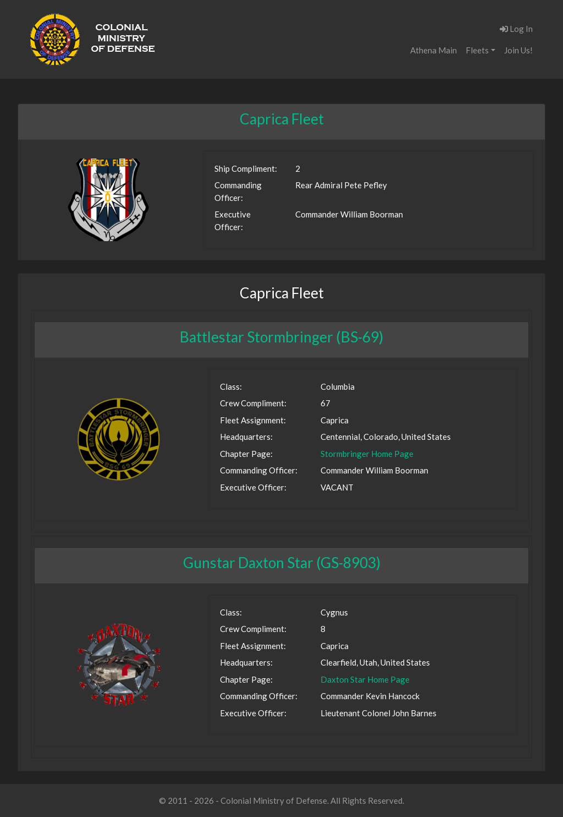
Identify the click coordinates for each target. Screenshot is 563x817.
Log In (516, 29)
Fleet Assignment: (253, 420)
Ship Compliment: (245, 168)
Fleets (477, 50)
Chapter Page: (246, 454)
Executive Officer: (232, 220)
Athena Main (433, 50)
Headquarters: (246, 437)
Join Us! (518, 50)
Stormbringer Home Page (367, 454)
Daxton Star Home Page (365, 679)
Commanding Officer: (238, 191)
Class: (231, 386)
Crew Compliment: (253, 403)
